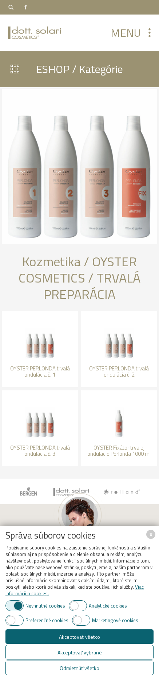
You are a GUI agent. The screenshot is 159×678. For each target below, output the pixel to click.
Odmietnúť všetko (79, 668)
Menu (126, 32)
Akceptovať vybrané (79, 652)
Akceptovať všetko (79, 637)
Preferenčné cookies (46, 620)
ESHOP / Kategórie (79, 69)
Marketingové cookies (115, 620)
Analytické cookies (108, 605)
